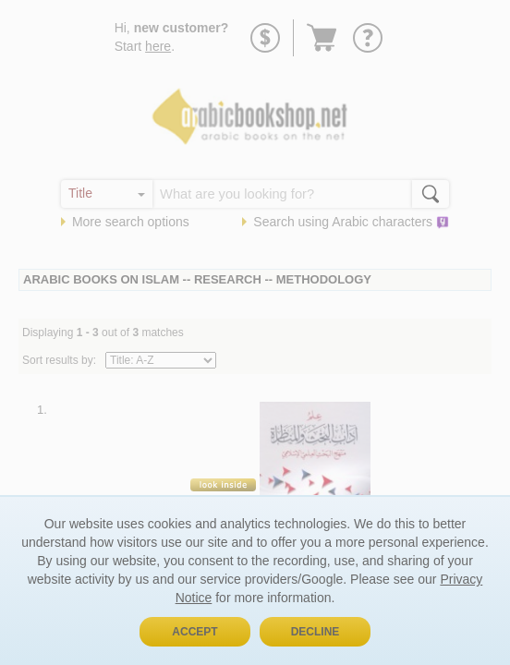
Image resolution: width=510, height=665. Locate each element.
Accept (194, 631)
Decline (315, 631)
